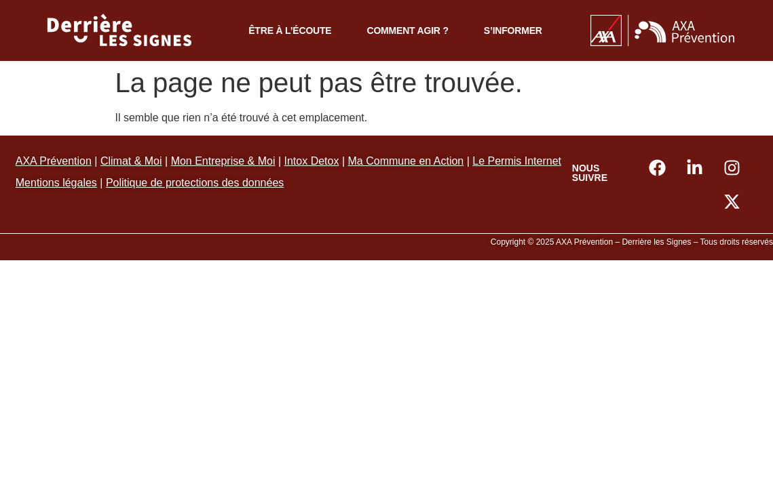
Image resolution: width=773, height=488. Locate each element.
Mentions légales (56, 182)
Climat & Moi (131, 161)
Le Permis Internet (516, 161)
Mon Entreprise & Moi (223, 161)
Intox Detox (311, 161)
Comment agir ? (407, 30)
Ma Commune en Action (406, 161)
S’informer (513, 30)
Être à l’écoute (289, 30)
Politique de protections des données (195, 182)
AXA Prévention (54, 161)
